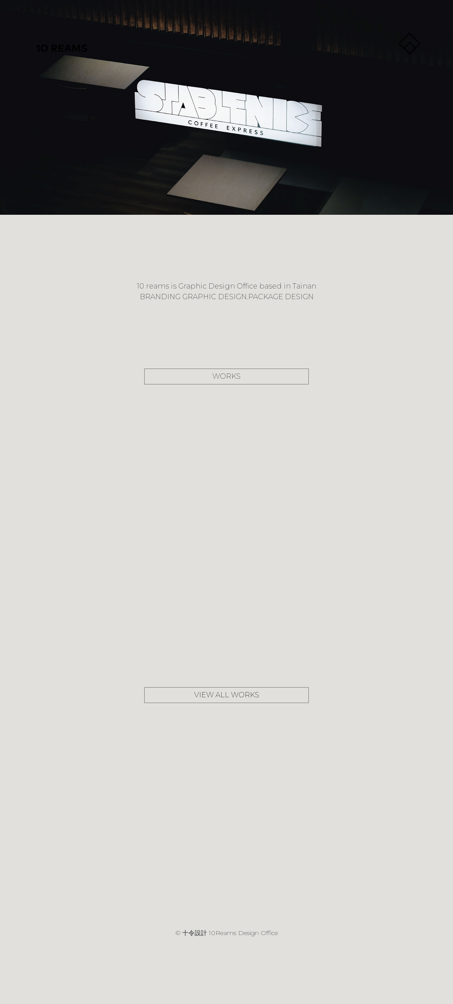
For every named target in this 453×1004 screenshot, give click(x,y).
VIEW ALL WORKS (226, 695)
